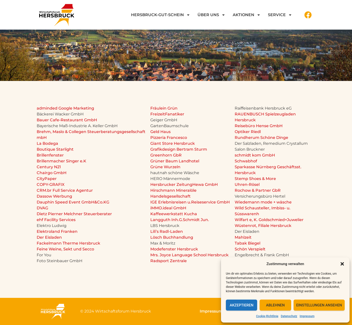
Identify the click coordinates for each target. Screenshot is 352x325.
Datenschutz (289, 316)
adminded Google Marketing (65, 108)
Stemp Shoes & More (255, 178)
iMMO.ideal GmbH (168, 208)
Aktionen (247, 15)
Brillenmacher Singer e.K (61, 161)
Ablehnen (275, 305)
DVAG (42, 208)
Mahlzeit (243, 237)
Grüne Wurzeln (165, 167)
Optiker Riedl (248, 131)
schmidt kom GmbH (255, 155)
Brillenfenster (50, 155)
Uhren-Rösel (247, 184)
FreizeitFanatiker (167, 114)
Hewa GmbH (205, 184)
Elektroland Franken (57, 231)
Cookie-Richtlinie (267, 316)
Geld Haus (160, 131)
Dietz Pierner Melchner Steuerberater (74, 214)
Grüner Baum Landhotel (174, 161)
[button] (342, 263)
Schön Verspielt (250, 249)
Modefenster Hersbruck (174, 249)
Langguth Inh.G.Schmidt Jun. (179, 219)
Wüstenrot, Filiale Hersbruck (263, 225)
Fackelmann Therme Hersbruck (68, 243)
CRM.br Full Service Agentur (65, 190)
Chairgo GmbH (51, 172)
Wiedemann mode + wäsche (263, 202)
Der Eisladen (49, 237)
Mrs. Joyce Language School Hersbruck (189, 255)
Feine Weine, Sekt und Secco (65, 249)
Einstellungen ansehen (319, 305)
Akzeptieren (241, 305)
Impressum (307, 316)
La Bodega (47, 143)
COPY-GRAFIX (51, 184)
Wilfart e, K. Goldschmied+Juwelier (269, 219)
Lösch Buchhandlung (171, 237)
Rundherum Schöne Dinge (261, 137)
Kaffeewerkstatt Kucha (173, 214)
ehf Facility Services (56, 219)
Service (280, 15)
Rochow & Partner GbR (258, 190)
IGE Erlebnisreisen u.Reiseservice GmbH (190, 202)
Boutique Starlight (55, 149)
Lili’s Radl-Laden (166, 231)
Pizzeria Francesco (168, 137)
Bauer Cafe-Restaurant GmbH (67, 120)
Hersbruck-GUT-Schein (160, 15)
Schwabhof (246, 161)
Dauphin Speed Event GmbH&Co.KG (73, 202)
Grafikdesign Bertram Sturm (178, 149)
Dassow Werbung (54, 196)
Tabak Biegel (247, 243)
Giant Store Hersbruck (172, 143)
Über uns (211, 15)
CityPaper (47, 178)
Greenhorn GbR (166, 155)
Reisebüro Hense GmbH (259, 125)
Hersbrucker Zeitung (171, 184)
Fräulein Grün (163, 108)
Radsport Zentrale (168, 260)
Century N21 (49, 167)
